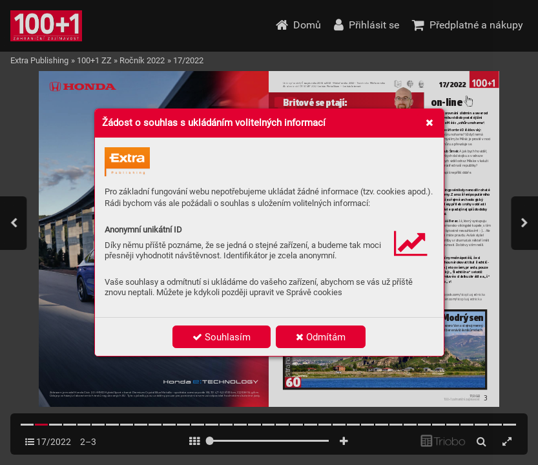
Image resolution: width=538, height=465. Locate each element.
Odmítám (321, 337)
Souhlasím (221, 337)
